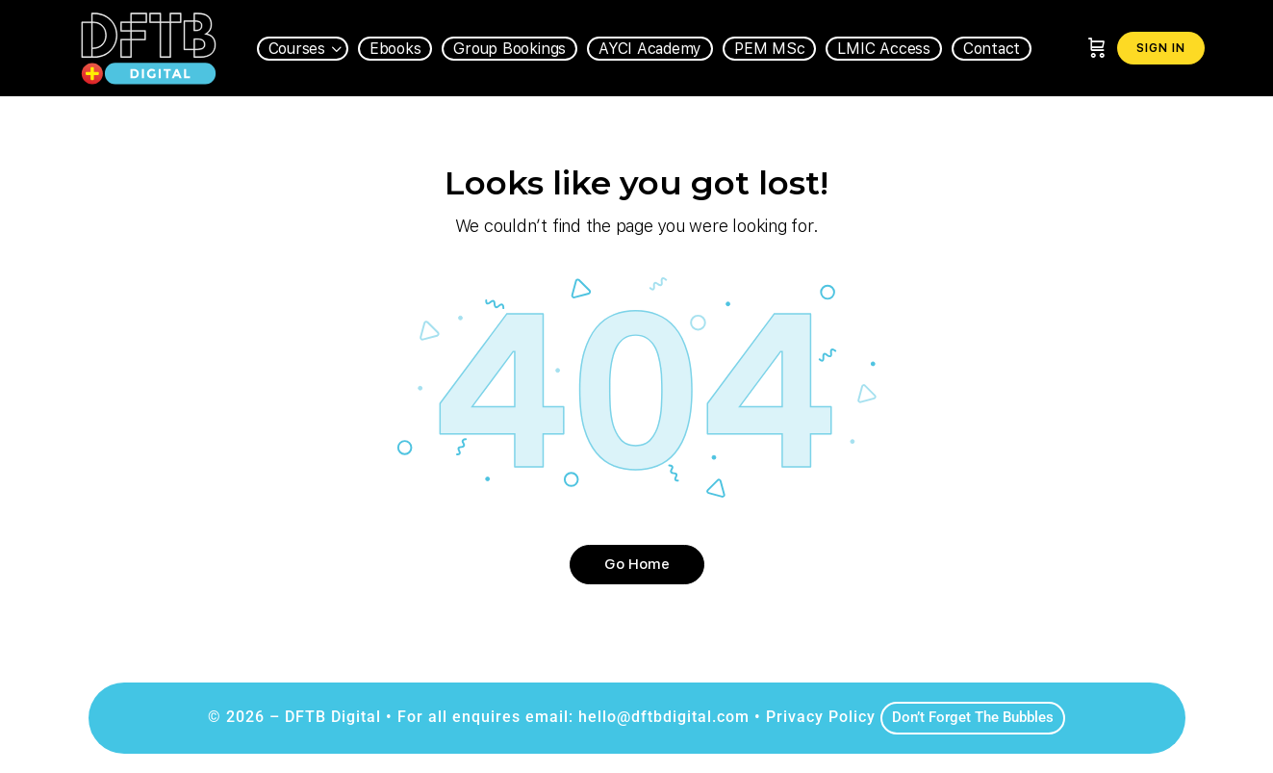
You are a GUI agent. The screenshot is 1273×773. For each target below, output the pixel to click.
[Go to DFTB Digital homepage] (148, 46)
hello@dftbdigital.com (664, 717)
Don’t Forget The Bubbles (973, 717)
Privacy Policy (821, 717)
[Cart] (1096, 48)
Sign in (1160, 48)
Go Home (637, 564)
